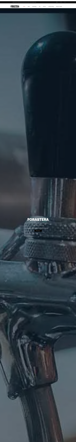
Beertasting (34, 6)
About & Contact (59, 6)
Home (24, 6)
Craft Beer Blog (51, 6)
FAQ (39, 6)
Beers (29, 6)
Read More (38, 231)
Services (44, 6)
